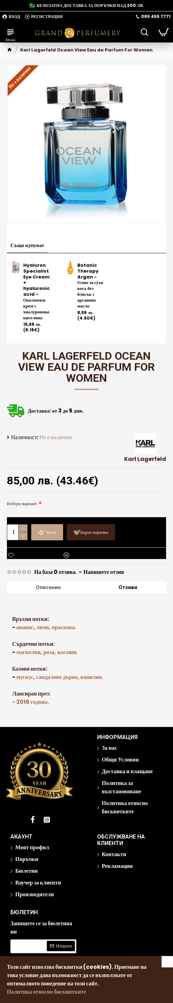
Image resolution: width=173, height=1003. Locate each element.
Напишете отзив (104, 572)
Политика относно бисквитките (46, 992)
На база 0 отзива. (55, 572)
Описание (48, 587)
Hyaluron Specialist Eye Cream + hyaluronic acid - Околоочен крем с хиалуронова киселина (36, 292)
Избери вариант (22, 503)
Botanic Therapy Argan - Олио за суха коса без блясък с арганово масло (90, 286)
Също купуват (27, 245)
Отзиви (128, 587)
